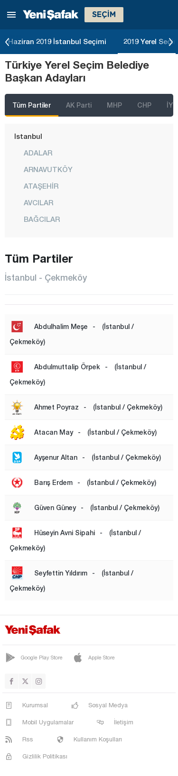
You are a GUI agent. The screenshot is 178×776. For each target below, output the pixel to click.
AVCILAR (38, 202)
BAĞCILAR (42, 219)
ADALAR (38, 152)
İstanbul (28, 136)
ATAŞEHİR (41, 186)
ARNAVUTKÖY (48, 169)
